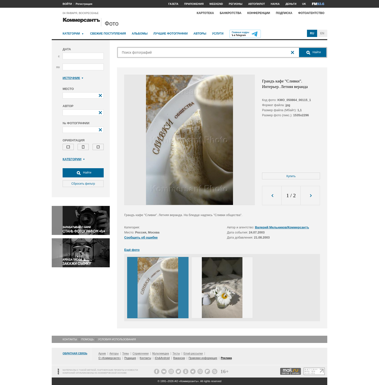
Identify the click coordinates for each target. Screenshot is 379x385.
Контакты (70, 339)
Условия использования (117, 339)
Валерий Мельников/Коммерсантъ (282, 227)
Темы (125, 353)
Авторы (199, 33)
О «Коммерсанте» (109, 357)
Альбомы (140, 33)
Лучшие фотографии (170, 33)
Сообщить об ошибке (141, 237)
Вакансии (179, 357)
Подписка (284, 13)
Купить (291, 176)
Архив (102, 353)
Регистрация (84, 3)
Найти (83, 172)
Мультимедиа (160, 353)
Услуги (217, 33)
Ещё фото (131, 250)
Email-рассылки (193, 353)
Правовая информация (203, 357)
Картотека (205, 13)
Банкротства (230, 13)
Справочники (140, 353)
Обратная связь (75, 353)
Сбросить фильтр (83, 183)
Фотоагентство (311, 13)
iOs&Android (162, 357)
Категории (71, 33)
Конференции (258, 13)
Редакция (130, 357)
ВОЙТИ (67, 3)
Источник (73, 78)
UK (304, 3)
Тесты (176, 353)
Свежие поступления (108, 33)
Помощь (87, 339)
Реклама (226, 357)
